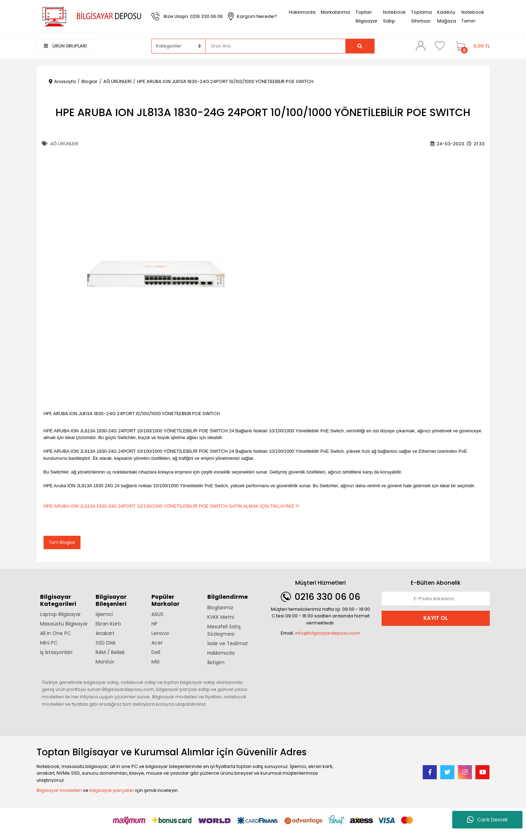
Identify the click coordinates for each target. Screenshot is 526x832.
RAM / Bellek (110, 652)
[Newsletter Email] (436, 599)
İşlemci (104, 614)
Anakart (105, 633)
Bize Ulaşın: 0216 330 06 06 (193, 16)
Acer (157, 642)
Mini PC (49, 642)
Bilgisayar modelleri (59, 790)
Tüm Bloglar (62, 542)
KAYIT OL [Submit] (435, 618)
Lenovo (160, 633)
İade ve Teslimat (227, 643)
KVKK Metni (220, 617)
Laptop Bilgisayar (60, 614)
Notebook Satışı (394, 16)
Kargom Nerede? (257, 16)
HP (154, 623)
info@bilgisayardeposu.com (327, 633)
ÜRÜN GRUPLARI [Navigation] (65, 46)
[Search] (275, 46)
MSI (155, 661)
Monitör (105, 661)
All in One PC (55, 633)
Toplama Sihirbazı (421, 16)
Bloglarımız (220, 607)
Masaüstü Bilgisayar (64, 623)
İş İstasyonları (56, 652)
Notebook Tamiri (472, 16)
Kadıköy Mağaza (446, 16)
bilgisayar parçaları (112, 790)
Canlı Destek (487, 820)
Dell (155, 652)
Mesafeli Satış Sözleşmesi (224, 630)
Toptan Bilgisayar (367, 16)
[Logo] (91, 16)
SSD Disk (106, 642)
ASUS (157, 614)
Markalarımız (335, 12)
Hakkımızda (302, 12)
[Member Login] (421, 46)
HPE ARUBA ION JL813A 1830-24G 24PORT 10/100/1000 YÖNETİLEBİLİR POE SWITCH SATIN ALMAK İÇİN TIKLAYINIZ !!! (171, 506)
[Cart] (471, 46)
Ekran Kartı (108, 623)
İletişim (216, 662)
